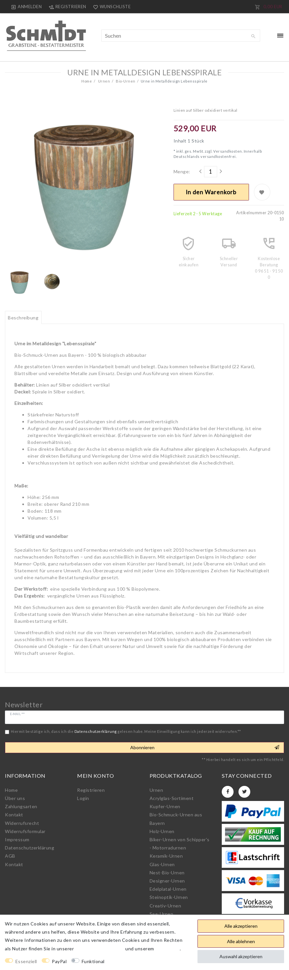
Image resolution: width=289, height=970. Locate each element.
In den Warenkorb (211, 192)
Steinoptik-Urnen (169, 897)
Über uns (15, 798)
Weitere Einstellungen (135, 961)
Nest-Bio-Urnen (167, 872)
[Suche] (253, 36)
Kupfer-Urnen (165, 806)
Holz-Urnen (162, 831)
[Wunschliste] (110, 6)
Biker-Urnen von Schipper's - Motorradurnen (180, 843)
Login (83, 798)
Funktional (93, 961)
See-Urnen (162, 914)
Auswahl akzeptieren (240, 956)
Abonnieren (204, 748)
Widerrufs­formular (25, 831)
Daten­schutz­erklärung (29, 847)
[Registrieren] (67, 6)
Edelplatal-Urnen (168, 889)
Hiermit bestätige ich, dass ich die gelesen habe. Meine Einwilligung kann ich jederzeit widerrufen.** (126, 731)
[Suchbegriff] (180, 35)
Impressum (17, 839)
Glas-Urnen (162, 864)
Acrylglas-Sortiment (172, 798)
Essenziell (26, 961)
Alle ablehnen (241, 941)
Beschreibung (23, 317)
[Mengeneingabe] (210, 171)
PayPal (59, 961)
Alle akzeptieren (241, 926)
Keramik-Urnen (166, 856)
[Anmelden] (26, 6)
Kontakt (14, 814)
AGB (10, 856)
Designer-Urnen (167, 881)
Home (86, 81)
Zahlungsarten (21, 806)
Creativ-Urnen (165, 905)
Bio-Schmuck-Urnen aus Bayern (176, 819)
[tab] (23, 317)
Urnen (103, 81)
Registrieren (91, 790)
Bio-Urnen (125, 81)
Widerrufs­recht (22, 823)
